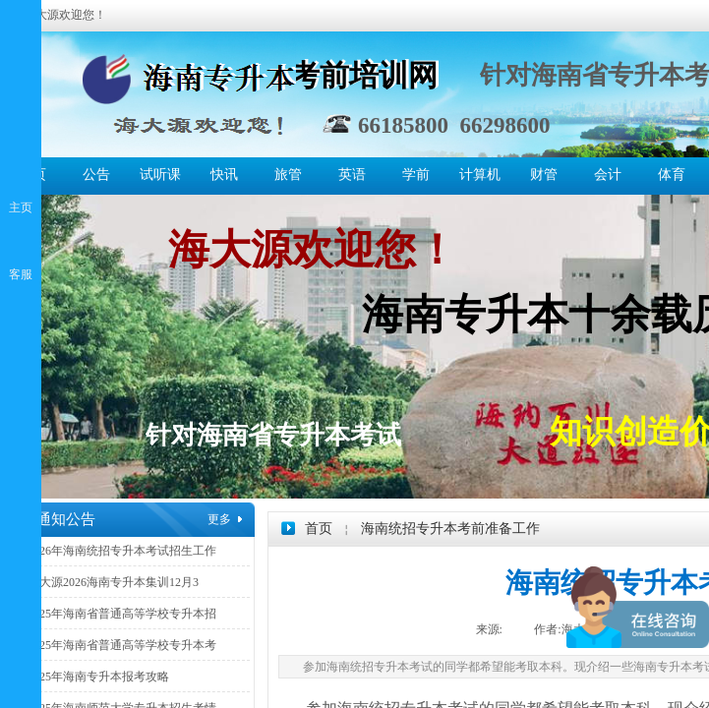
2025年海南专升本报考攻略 (98, 676)
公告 (96, 174)
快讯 (224, 174)
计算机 (480, 174)
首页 (318, 528)
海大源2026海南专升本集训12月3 (113, 582)
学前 (416, 174)
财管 (544, 174)
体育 (671, 174)
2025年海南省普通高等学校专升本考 (122, 645)
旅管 (288, 174)
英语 (352, 174)
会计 (607, 174)
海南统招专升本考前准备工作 (450, 528)
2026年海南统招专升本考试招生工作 (122, 551)
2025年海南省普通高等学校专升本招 (122, 613)
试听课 (160, 174)
